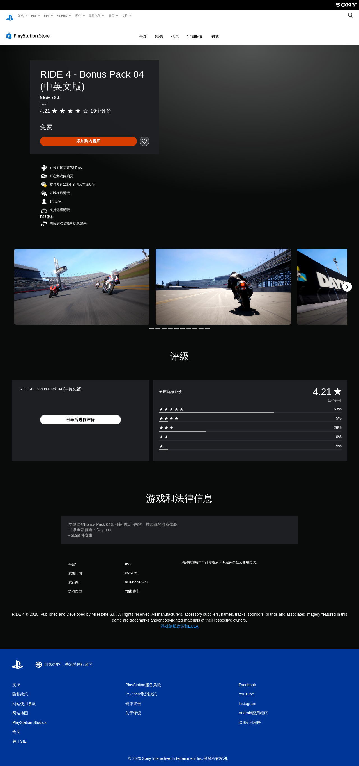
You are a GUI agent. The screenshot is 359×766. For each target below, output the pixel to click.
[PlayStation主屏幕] (10, 15)
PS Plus (62, 15)
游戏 (21, 15)
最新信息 (94, 15)
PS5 (33, 15)
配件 (78, 15)
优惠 (175, 31)
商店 (111, 15)
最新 (143, 31)
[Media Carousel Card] (81, 282)
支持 (125, 15)
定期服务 (195, 31)
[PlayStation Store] (29, 30)
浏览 (215, 31)
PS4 (46, 15)
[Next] (347, 282)
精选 (159, 31)
